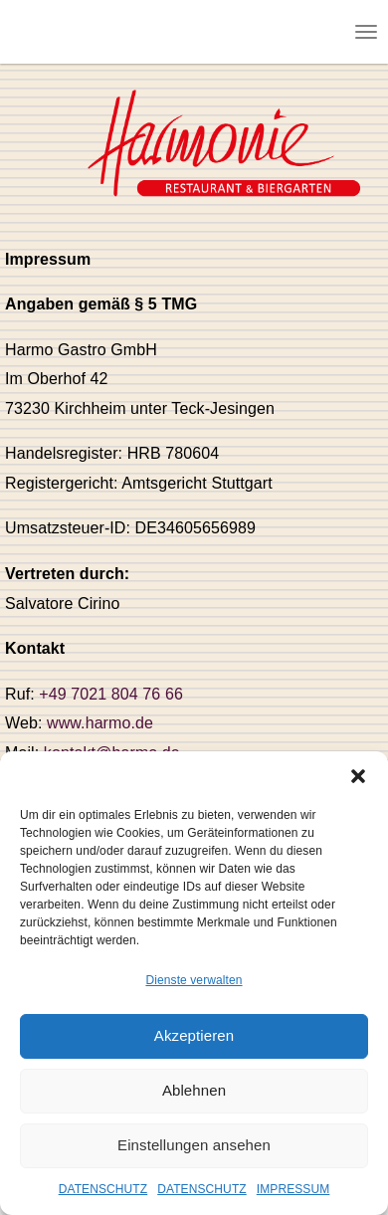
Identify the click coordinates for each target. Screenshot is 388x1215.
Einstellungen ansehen (194, 1144)
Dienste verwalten (193, 980)
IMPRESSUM (293, 1189)
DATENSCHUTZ (103, 1189)
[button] (358, 776)
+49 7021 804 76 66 (111, 694)
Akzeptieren (194, 1035)
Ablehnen (194, 1090)
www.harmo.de (100, 722)
